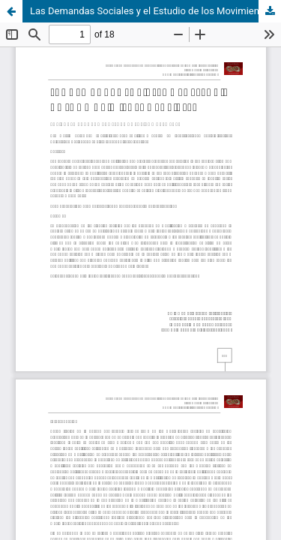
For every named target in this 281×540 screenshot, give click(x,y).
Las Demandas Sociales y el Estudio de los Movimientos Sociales (155, 10)
